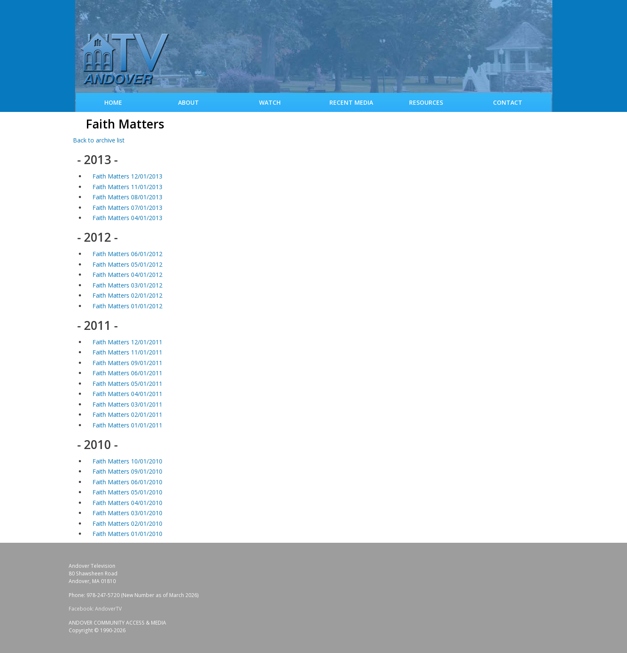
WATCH (270, 102)
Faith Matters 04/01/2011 (127, 394)
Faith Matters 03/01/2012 (127, 285)
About (188, 102)
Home (113, 102)
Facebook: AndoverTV (95, 608)
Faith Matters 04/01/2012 (127, 275)
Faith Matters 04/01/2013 (127, 218)
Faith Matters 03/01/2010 (127, 513)
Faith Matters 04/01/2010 (127, 503)
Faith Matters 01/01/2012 (127, 306)
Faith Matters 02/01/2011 (127, 414)
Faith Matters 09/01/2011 (127, 363)
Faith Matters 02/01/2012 (127, 295)
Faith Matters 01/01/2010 (127, 534)
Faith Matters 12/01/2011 (127, 342)
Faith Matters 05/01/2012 (127, 264)
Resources (426, 102)
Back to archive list (99, 140)
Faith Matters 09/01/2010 (127, 471)
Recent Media (351, 102)
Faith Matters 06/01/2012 (127, 254)
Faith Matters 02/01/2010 (127, 523)
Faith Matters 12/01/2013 (127, 176)
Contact (507, 102)
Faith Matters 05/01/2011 (127, 384)
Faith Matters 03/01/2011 (127, 404)
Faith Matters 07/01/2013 (127, 208)
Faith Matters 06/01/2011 (127, 373)
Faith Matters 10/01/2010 (127, 461)
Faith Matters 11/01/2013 (127, 187)
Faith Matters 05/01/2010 (127, 492)
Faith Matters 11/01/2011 (127, 352)
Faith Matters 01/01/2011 (127, 425)
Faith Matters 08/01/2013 (127, 197)
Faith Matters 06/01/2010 (127, 482)
